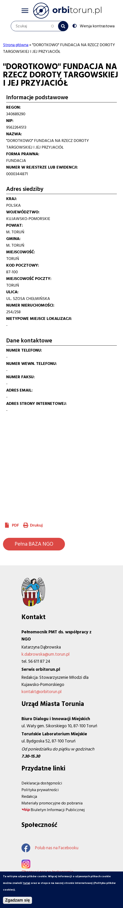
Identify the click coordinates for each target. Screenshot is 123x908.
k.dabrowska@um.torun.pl (45, 654)
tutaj (26, 883)
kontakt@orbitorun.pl (41, 691)
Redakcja (29, 796)
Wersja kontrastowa (97, 25)
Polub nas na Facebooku (49, 847)
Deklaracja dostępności (41, 783)
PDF (15, 525)
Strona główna (15, 45)
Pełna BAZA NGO (34, 544)
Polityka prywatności (40, 790)
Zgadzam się (17, 900)
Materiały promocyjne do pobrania (52, 803)
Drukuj (36, 525)
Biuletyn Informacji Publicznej (58, 809)
